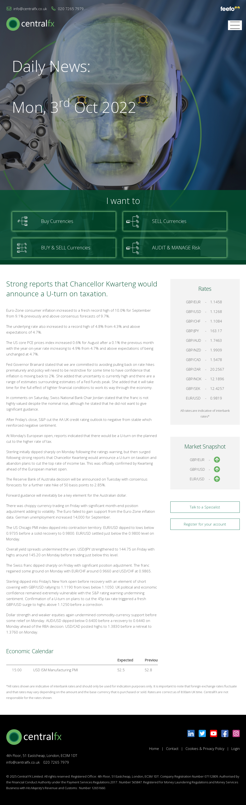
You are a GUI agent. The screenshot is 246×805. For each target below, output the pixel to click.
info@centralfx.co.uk (30, 8)
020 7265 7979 (71, 8)
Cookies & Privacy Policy (204, 748)
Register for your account (205, 524)
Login (235, 748)
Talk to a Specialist (205, 507)
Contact (172, 748)
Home (154, 748)
